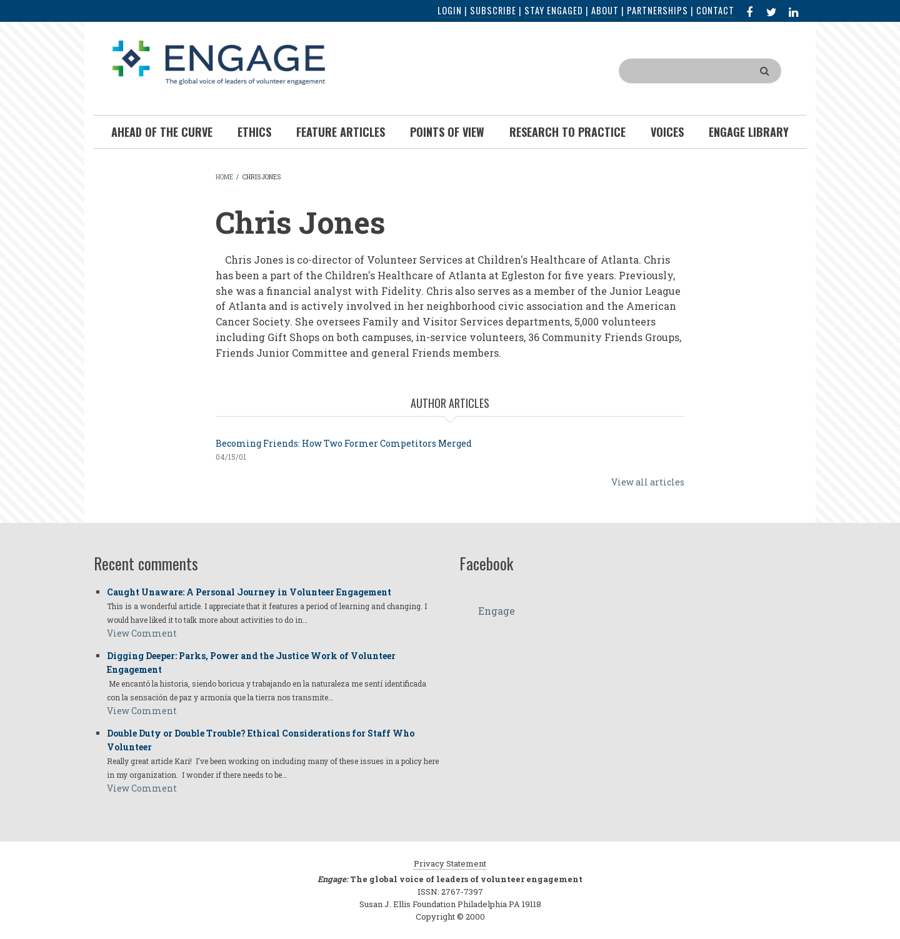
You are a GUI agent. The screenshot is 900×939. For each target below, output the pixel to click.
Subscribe (493, 10)
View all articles (647, 482)
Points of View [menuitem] (447, 132)
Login (450, 10)
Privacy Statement (450, 863)
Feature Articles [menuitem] (340, 132)
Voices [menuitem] (667, 132)
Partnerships (657, 10)
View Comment (142, 633)
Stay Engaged (553, 10)
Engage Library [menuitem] (749, 132)
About (605, 10)
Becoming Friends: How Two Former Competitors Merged (344, 443)
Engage (496, 610)
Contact (715, 10)
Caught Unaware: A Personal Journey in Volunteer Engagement (249, 592)
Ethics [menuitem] (254, 132)
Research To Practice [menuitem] (567, 132)
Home (224, 177)
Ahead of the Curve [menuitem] (161, 132)
